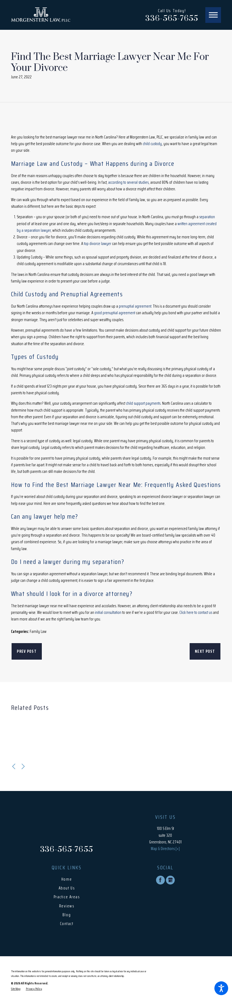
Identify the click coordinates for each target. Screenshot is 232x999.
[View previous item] (14, 766)
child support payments (143, 403)
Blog (66, 915)
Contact (66, 924)
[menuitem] (66, 879)
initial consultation (108, 612)
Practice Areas (67, 897)
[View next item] (23, 766)
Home (66, 879)
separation (207, 217)
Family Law (38, 631)
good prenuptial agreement (114, 313)
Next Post (205, 651)
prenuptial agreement (135, 306)
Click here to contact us (195, 612)
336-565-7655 (171, 18)
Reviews (66, 906)
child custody (152, 144)
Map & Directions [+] (165, 849)
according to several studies (128, 182)
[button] (221, 988)
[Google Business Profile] (170, 880)
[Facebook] (160, 880)
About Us (67, 888)
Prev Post (26, 651)
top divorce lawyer (97, 244)
